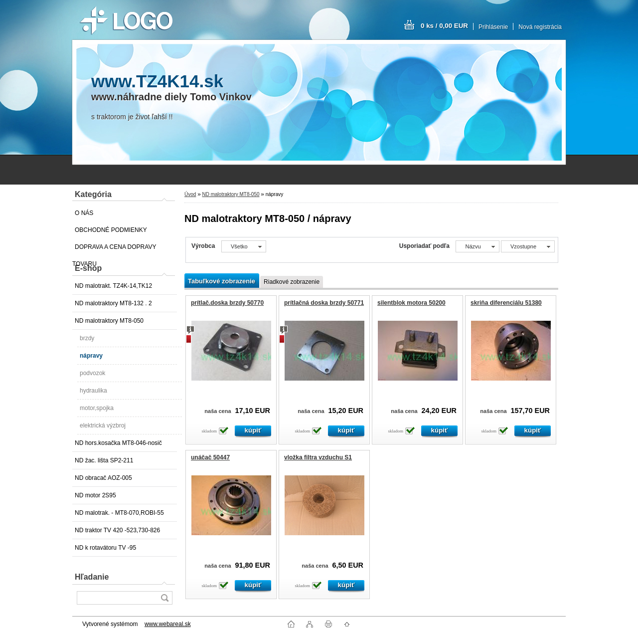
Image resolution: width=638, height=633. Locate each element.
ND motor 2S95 (95, 495)
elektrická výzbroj (103, 425)
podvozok (92, 373)
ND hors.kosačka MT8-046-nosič (118, 442)
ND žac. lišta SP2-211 (104, 460)
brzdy (87, 338)
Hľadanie (92, 577)
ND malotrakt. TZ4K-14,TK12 (113, 285)
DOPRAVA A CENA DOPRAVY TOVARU (114, 249)
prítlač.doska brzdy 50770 (227, 302)
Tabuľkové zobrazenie (221, 281)
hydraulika (93, 390)
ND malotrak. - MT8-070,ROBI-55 (119, 512)
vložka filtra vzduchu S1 (318, 457)
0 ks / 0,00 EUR (444, 25)
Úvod (190, 194)
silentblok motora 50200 (411, 302)
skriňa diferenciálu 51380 (506, 302)
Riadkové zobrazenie (291, 281)
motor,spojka (97, 408)
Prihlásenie (493, 26)
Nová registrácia (540, 26)
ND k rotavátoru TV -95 (105, 547)
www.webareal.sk (168, 624)
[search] (164, 598)
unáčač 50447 (210, 457)
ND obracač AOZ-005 (103, 477)
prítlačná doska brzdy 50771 (324, 302)
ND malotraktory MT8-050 (109, 320)
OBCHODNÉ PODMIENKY (111, 229)
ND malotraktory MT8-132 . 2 (113, 303)
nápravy (91, 355)
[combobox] (477, 246)
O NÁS (84, 213)
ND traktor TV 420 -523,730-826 (117, 530)
